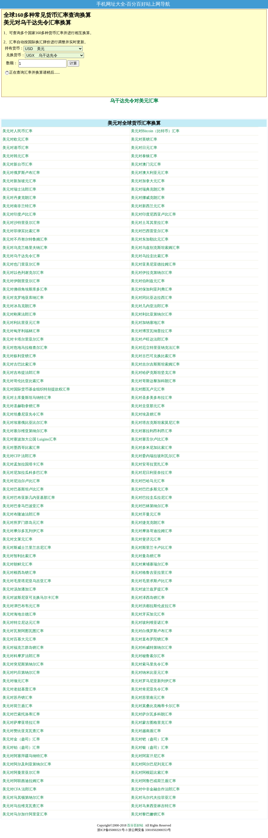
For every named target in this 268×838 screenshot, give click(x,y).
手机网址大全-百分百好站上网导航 (133, 4)
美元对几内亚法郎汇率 (149, 306)
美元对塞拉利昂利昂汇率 (151, 431)
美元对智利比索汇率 (19, 556)
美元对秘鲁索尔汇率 (148, 656)
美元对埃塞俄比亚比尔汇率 (24, 423)
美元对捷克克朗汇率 (148, 523)
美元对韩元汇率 (15, 156)
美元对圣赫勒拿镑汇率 (21, 406)
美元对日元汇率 (144, 148)
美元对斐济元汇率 (146, 539)
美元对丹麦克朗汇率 (19, 198)
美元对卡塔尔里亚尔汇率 (23, 339)
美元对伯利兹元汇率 (148, 281)
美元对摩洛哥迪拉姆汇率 (151, 531)
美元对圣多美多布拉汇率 (151, 398)
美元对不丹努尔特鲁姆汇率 (24, 239)
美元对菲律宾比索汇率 (21, 231)
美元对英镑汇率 (144, 139)
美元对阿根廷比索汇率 (149, 773)
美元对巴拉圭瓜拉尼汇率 (151, 498)
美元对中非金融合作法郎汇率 (155, 789)
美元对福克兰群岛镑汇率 (23, 648)
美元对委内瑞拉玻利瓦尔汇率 (155, 456)
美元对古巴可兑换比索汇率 (153, 356)
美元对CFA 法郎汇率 (19, 789)
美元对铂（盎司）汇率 (21, 748)
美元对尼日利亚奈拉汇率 (151, 473)
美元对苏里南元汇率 (148, 698)
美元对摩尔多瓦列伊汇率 (23, 531)
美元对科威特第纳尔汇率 (151, 648)
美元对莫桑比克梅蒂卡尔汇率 (155, 706)
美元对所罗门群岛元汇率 (23, 523)
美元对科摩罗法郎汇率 (21, 656)
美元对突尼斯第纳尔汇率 (23, 664)
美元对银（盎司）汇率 (149, 748)
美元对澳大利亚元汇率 (149, 173)
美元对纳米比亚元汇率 (149, 673)
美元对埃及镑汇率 (146, 414)
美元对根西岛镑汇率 (19, 573)
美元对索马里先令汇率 (149, 664)
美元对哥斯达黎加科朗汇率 (153, 381)
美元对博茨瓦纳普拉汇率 (151, 331)
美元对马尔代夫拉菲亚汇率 (153, 798)
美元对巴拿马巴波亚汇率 (23, 506)
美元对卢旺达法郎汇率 (149, 339)
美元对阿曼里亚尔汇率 (21, 773)
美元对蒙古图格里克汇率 (151, 723)
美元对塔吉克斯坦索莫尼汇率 (155, 423)
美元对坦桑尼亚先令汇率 (23, 414)
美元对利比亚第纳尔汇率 (151, 314)
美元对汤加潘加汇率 (19, 589)
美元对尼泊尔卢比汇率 (21, 481)
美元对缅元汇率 (15, 681)
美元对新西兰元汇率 (148, 206)
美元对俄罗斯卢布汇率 (21, 173)
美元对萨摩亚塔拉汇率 (21, 723)
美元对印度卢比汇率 (19, 214)
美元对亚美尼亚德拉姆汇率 (153, 264)
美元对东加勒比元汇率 (149, 239)
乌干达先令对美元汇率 (134, 100)
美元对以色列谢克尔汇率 (23, 273)
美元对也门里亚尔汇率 (21, 264)
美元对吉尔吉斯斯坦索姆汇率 (155, 364)
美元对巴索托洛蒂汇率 (21, 714)
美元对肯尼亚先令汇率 (149, 689)
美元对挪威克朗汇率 (148, 198)
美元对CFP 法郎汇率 (19, 456)
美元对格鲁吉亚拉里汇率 (151, 573)
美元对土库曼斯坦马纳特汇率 (26, 398)
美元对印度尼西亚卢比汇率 (153, 214)
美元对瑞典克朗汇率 (148, 189)
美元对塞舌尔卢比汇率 (149, 439)
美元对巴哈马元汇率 (148, 481)
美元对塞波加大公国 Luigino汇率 (29, 439)
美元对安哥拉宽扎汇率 (149, 464)
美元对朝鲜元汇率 (17, 564)
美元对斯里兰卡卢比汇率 (151, 548)
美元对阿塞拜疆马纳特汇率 (24, 756)
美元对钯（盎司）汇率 (149, 739)
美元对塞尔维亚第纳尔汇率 (24, 431)
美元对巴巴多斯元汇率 (149, 489)
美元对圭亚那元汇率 (148, 406)
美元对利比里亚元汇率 (21, 323)
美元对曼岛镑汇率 (146, 556)
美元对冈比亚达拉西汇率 (151, 298)
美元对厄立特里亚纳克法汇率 (155, 348)
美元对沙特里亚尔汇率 (21, 223)
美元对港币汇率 (15, 148)
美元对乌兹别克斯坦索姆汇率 (155, 248)
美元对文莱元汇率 (17, 539)
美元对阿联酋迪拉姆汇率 (23, 781)
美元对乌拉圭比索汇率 (149, 256)
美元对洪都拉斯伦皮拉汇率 (153, 606)
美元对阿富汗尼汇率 (148, 756)
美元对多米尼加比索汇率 (151, 448)
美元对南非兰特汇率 (19, 206)
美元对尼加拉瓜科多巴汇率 (24, 473)
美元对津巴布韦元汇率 (21, 606)
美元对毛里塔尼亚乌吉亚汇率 (26, 581)
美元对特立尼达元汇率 (21, 623)
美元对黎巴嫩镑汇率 (148, 814)
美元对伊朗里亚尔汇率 (21, 281)
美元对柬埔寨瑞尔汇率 (149, 564)
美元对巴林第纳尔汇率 (149, 506)
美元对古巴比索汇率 (19, 364)
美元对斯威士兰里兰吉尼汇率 (26, 548)
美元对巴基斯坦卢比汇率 (23, 489)
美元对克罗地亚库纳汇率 (23, 298)
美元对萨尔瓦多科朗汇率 (151, 714)
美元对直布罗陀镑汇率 (149, 639)
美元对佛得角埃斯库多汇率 (24, 289)
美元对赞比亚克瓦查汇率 (23, 731)
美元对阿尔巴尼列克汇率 (151, 764)
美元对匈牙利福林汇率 (21, 331)
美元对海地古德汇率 (19, 614)
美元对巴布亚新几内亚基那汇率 (28, 498)
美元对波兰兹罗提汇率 (149, 589)
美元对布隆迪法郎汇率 (21, 514)
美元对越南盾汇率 (146, 731)
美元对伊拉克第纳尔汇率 (151, 273)
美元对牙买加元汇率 (148, 614)
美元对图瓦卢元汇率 (148, 389)
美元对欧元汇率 (15, 139)
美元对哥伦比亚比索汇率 (23, 381)
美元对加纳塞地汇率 (148, 323)
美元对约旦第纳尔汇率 (21, 673)
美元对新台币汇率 (17, 164)
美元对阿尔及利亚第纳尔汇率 (26, 764)
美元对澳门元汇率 (146, 164)
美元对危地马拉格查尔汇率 (24, 348)
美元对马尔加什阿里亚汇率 (24, 814)
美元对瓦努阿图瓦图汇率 (23, 631)
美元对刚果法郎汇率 (19, 314)
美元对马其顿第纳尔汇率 (23, 798)
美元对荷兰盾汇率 (17, 706)
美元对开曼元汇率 (146, 514)
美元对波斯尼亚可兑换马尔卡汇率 (30, 598)
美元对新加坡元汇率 (19, 181)
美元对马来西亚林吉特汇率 (153, 806)
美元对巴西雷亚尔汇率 (149, 231)
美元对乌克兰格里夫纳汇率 (24, 248)
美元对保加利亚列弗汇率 (151, 289)
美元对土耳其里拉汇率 (149, 223)
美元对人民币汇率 (17, 131)
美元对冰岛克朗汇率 (19, 306)
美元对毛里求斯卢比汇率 (151, 581)
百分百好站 (135, 825)
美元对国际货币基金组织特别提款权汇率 (36, 389)
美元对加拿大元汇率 (148, 181)
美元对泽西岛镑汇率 (148, 598)
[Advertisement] (134, 110)
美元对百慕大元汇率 (19, 639)
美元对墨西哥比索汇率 (21, 448)
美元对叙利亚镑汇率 (19, 356)
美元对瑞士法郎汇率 (19, 189)
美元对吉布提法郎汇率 (21, 373)
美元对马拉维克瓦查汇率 (23, 806)
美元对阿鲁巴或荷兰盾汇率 (153, 781)
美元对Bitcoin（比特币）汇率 (155, 131)
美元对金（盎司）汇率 (21, 739)
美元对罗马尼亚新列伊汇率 (153, 681)
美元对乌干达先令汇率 (21, 256)
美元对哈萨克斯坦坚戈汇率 (153, 373)
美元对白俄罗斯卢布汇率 (151, 631)
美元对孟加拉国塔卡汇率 (23, 464)
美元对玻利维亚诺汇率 (149, 623)
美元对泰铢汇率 (144, 156)
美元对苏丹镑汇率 (17, 698)
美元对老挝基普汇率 (19, 689)
